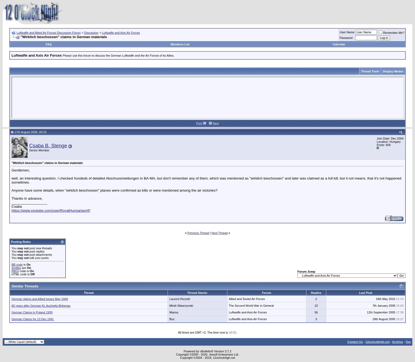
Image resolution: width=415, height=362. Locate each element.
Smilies (16, 267)
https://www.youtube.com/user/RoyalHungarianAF (51, 211)
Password (346, 37)
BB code (17, 264)
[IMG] (15, 271)
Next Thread (220, 233)
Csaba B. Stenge (48, 145)
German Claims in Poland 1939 (32, 312)
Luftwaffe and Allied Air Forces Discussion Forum (49, 32)
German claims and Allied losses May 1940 (40, 299)
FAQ (49, 44)
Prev (199, 123)
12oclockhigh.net (377, 341)
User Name (347, 32)
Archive (397, 341)
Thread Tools (370, 71)
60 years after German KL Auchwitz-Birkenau (41, 305)
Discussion (91, 32)
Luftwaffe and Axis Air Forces (121, 32)
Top (408, 341)
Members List (180, 44)
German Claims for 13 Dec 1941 (33, 319)
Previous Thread (198, 233)
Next (216, 123)
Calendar (339, 44)
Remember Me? (391, 32)
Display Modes (393, 71)
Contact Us (355, 341)
